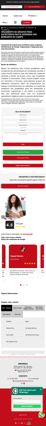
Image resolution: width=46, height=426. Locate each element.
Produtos (32, 16)
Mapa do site (23, 415)
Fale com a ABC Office (34, 6)
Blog (4, 22)
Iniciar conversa (27, 406)
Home (5, 16)
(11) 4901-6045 (12, 378)
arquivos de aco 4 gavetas (30, 27)
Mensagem (23, 130)
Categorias (12, 27)
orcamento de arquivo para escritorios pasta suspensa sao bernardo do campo (5, 30)
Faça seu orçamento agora (11, 6)
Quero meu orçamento (23, 186)
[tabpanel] (23, 261)
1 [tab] (21, 285)
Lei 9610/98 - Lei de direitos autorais (26, 354)
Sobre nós (18, 16)
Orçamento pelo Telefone (23, 157)
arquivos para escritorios (21, 27)
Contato (26, 22)
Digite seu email (23, 119)
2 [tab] (24, 285)
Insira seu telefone (17, 398)
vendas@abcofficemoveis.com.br (23, 381)
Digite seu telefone (23, 125)
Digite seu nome (23, 114)
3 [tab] (27, 285)
